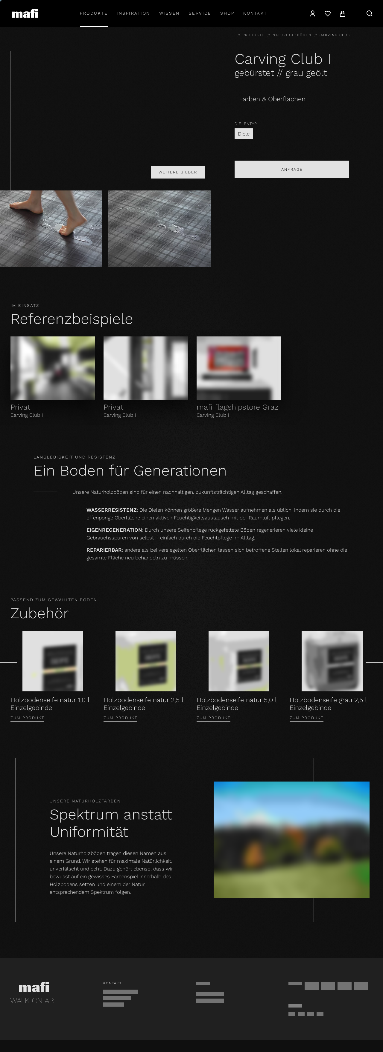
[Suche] (369, 13)
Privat (20, 407)
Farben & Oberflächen (272, 99)
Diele (244, 134)
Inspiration (133, 13)
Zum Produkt (27, 718)
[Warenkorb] (342, 13)
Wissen (169, 13)
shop (227, 13)
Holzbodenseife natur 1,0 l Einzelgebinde (49, 703)
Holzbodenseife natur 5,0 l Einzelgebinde (236, 703)
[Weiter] (374, 671)
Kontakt (255, 13)
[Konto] (312, 13)
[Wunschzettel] (327, 13)
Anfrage (292, 169)
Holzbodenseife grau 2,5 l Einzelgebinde (328, 703)
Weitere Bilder (178, 172)
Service (200, 13)
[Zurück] (8, 671)
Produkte (94, 13)
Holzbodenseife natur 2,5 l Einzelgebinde (143, 703)
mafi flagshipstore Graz (238, 407)
